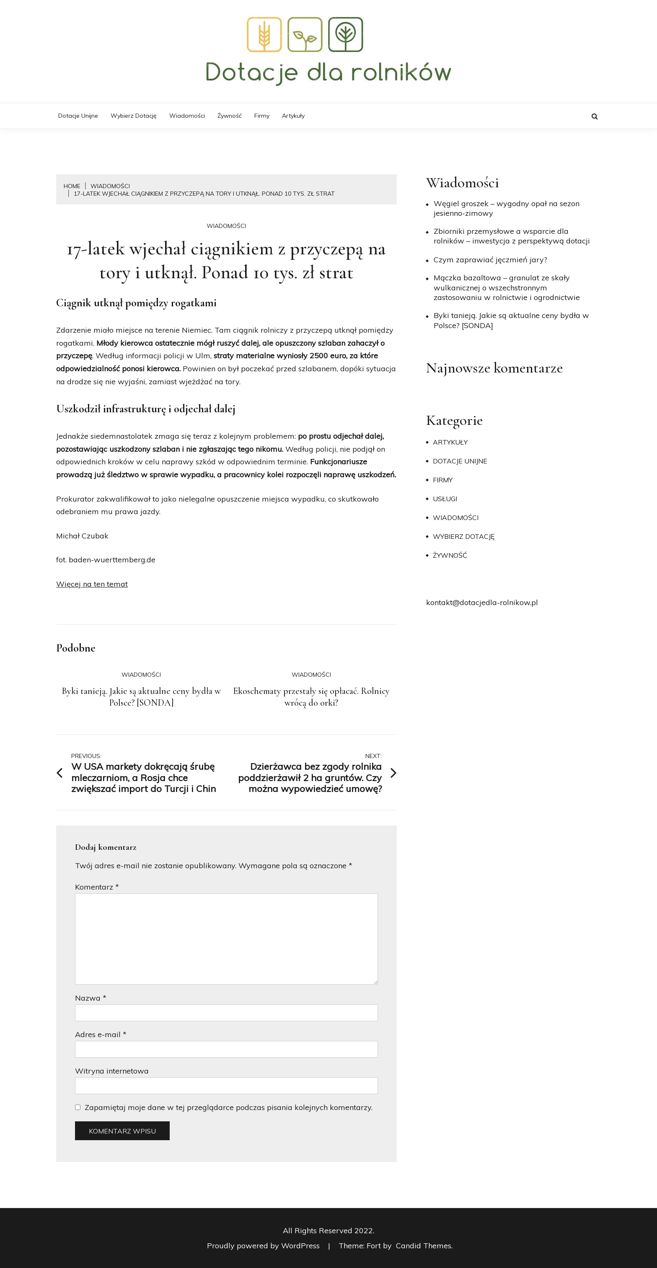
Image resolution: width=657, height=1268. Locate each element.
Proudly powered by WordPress (264, 1245)
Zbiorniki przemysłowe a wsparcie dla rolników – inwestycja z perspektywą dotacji (512, 236)
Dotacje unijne (78, 115)
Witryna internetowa (112, 1071)
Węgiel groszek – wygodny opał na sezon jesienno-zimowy (506, 208)
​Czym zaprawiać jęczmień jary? (490, 259)
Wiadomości (187, 115)
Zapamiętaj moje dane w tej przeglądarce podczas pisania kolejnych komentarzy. (228, 1107)
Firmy (261, 115)
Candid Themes (423, 1245)
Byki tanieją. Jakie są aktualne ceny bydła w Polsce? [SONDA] (141, 697)
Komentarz (97, 887)
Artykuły (293, 115)
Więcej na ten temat (92, 584)
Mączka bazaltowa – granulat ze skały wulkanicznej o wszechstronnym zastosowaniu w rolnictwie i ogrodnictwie (507, 287)
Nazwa (90, 998)
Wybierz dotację (134, 115)
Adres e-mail (101, 1034)
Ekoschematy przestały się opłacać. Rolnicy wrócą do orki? (311, 697)
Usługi (445, 498)
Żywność (229, 115)
